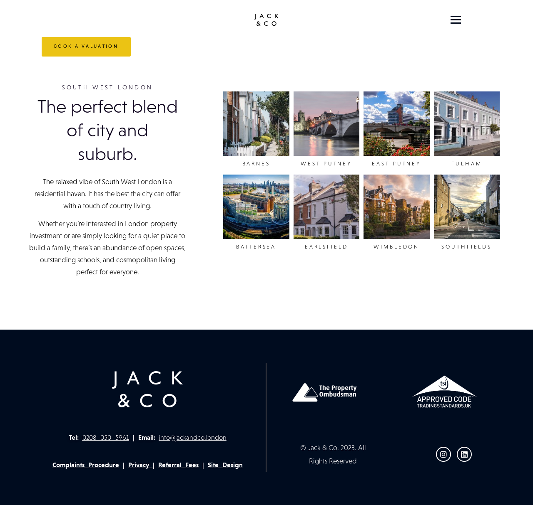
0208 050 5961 (105, 437)
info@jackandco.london (193, 437)
